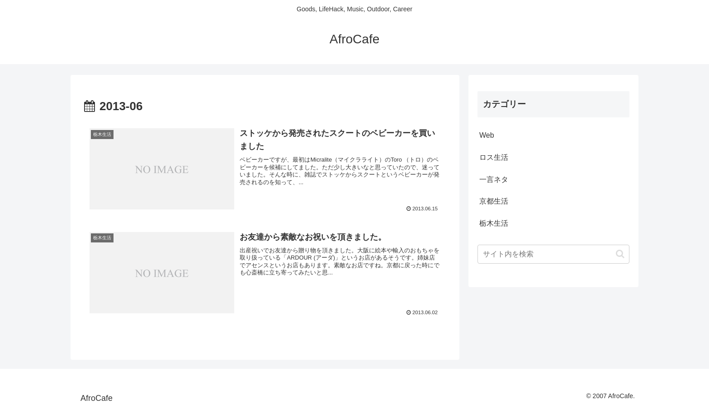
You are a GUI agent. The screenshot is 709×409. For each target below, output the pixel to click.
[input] (553, 254)
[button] (620, 254)
